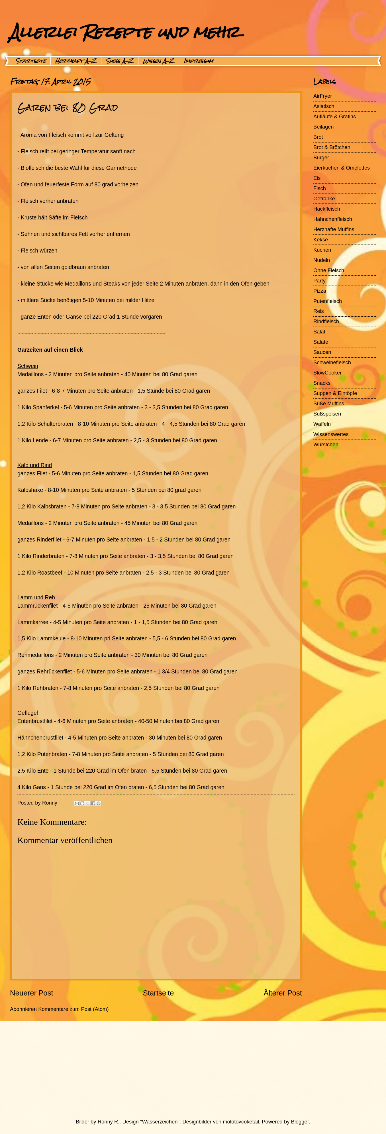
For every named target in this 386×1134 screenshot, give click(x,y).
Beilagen (323, 127)
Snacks (321, 383)
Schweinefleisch (332, 362)
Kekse (320, 240)
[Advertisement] (179, 1069)
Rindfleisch (326, 321)
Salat (319, 332)
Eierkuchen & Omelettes (341, 168)
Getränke (324, 198)
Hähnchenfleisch (332, 219)
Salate (320, 342)
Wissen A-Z (158, 61)
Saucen (322, 352)
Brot (318, 137)
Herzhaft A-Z (76, 61)
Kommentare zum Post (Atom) (73, 1009)
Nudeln (321, 260)
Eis (317, 178)
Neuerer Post (31, 993)
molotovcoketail (241, 1122)
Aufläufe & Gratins (334, 116)
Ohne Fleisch (328, 270)
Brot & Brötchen (331, 147)
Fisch (319, 188)
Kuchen (322, 250)
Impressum (198, 61)
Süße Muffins (328, 403)
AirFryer (322, 96)
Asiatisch (323, 106)
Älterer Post (283, 993)
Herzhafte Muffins (333, 229)
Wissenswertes (331, 434)
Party (319, 281)
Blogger (300, 1122)
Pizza (319, 291)
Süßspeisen (327, 414)
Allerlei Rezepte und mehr (124, 31)
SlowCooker (327, 373)
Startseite (31, 61)
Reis (318, 311)
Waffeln (322, 424)
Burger (321, 157)
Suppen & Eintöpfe (335, 393)
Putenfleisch (327, 301)
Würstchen (325, 444)
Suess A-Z (120, 61)
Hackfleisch (326, 209)
